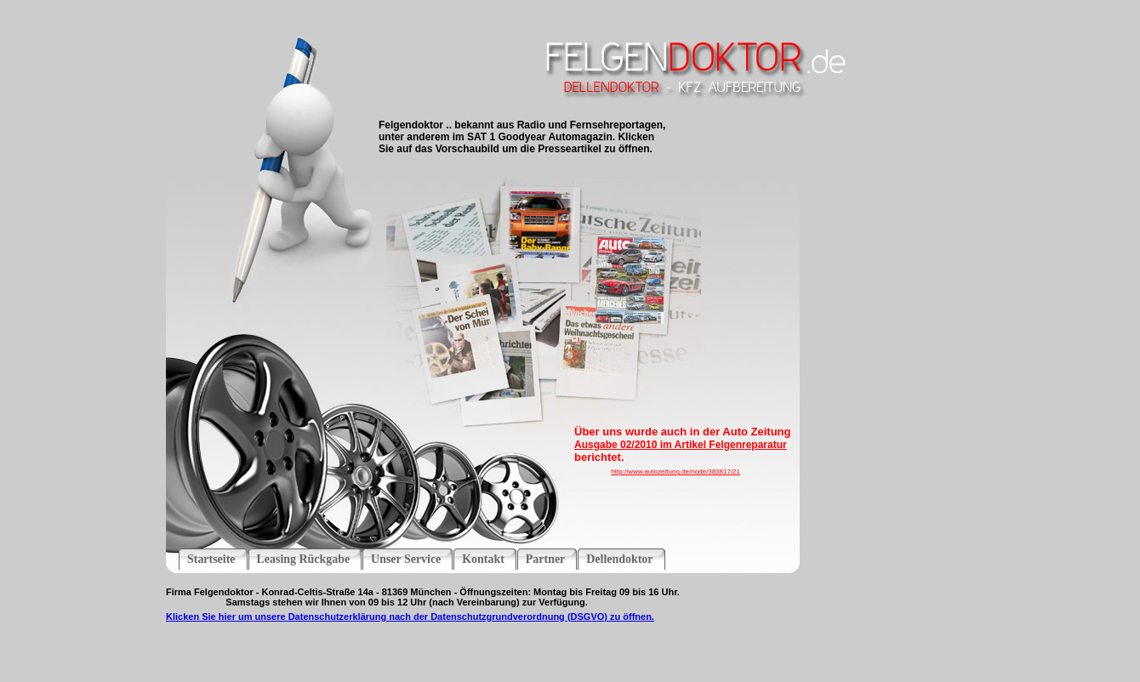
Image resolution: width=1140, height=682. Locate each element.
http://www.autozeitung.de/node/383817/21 (675, 471)
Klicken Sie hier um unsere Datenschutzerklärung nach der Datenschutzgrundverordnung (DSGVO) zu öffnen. (410, 616)
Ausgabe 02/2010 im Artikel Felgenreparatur (680, 445)
